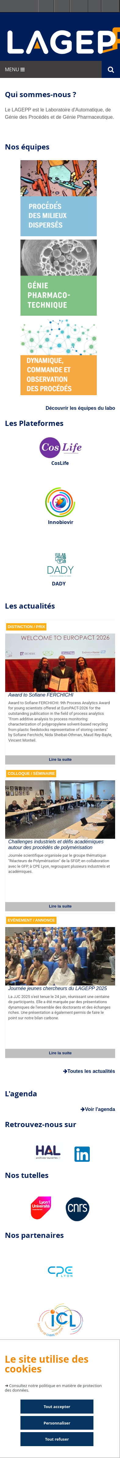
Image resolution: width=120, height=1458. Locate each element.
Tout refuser (57, 1439)
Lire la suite (60, 759)
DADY (59, 583)
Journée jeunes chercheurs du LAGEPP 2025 (57, 988)
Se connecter (79, 6)
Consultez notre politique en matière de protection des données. (53, 1388)
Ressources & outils (62, 6)
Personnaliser (57, 1423)
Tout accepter (57, 1406)
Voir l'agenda (98, 1109)
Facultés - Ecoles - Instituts (46, 6)
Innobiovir (60, 522)
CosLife (60, 463)
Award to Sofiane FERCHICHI (40, 694)
